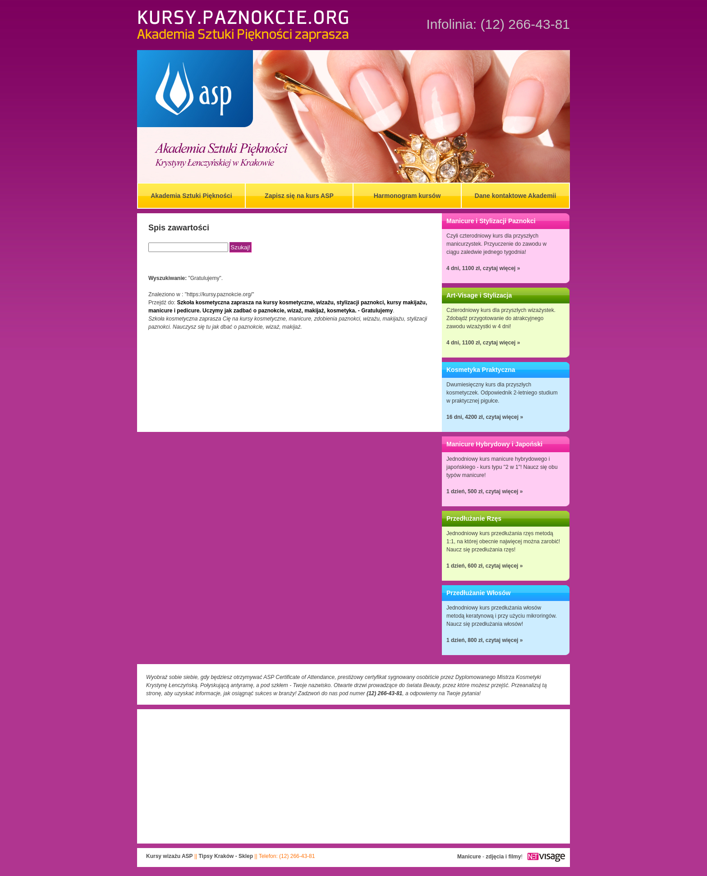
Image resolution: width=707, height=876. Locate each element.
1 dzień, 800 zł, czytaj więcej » (484, 640)
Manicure (469, 856)
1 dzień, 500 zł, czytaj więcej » (484, 491)
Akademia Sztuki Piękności (191, 195)
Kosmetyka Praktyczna (480, 369)
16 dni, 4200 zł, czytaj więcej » (484, 417)
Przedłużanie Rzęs (473, 518)
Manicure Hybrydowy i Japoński (494, 444)
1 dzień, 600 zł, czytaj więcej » (484, 566)
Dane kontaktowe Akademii (515, 195)
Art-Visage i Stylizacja (479, 295)
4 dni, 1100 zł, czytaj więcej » (483, 268)
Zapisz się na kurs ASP (299, 195)
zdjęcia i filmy (503, 856)
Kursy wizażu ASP (169, 856)
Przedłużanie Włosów (478, 592)
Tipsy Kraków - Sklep (226, 856)
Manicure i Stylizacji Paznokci (491, 221)
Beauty (431, 685)
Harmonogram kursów (407, 195)
